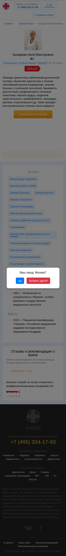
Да (19, 280)
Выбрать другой (38, 280)
